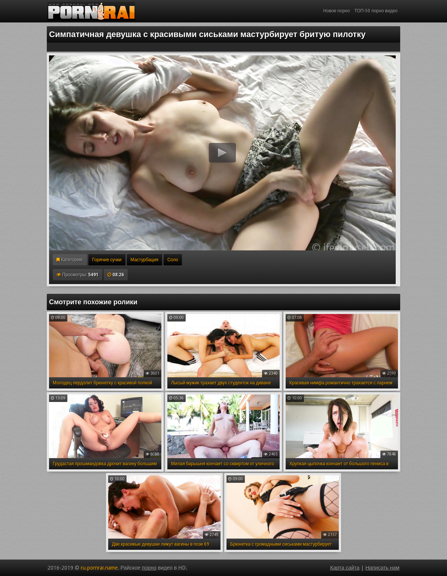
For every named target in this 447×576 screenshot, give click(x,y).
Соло (172, 259)
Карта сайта (344, 568)
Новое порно (336, 10)
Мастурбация (144, 259)
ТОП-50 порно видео (376, 10)
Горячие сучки (106, 259)
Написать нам (382, 568)
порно (149, 568)
